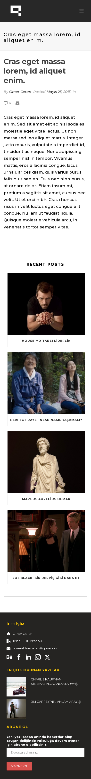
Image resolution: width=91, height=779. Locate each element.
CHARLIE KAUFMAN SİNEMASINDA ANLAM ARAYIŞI (54, 681)
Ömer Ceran (20, 92)
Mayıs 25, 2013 (59, 92)
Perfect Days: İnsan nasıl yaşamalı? (46, 420)
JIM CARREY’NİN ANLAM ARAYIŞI (56, 702)
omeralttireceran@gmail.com (36, 648)
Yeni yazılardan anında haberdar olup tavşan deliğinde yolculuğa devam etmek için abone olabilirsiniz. (43, 740)
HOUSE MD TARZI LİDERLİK (46, 341)
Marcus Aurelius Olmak (46, 499)
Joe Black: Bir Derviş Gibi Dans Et (46, 578)
